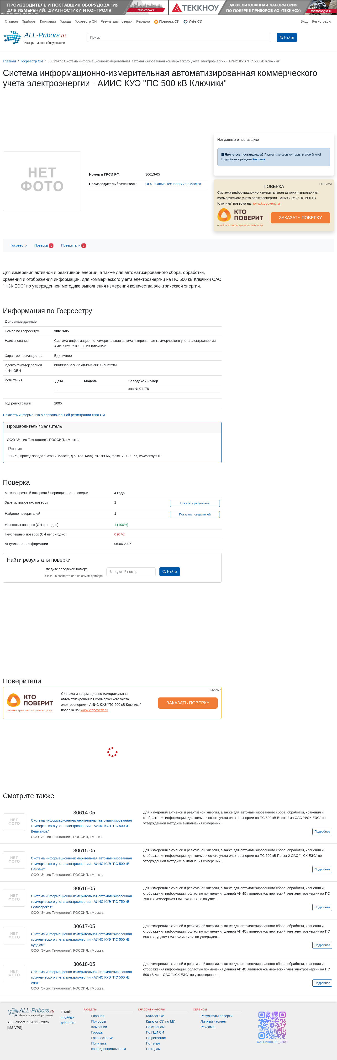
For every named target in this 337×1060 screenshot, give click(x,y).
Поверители (73, 245)
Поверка (43, 245)
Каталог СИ (155, 1016)
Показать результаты (195, 503)
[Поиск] (179, 37)
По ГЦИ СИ (155, 1032)
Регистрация (322, 21)
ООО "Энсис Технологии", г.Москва (173, 184)
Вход (304, 21)
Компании (48, 21)
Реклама (143, 21)
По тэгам (153, 1043)
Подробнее (322, 831)
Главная (11, 21)
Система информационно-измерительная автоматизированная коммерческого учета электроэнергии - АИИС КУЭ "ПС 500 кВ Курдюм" (81, 939)
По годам (153, 1049)
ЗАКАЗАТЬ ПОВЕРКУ (300, 217)
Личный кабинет (213, 1021)
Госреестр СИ (86, 21)
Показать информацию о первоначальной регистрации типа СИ (54, 415)
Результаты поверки (116, 21)
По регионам (156, 1038)
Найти (170, 571)
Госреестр (19, 245)
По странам (155, 1027)
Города (65, 21)
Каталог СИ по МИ (160, 1021)
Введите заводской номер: (66, 569)
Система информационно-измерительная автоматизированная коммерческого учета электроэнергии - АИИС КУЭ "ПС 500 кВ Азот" (81, 977)
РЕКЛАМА (325, 183)
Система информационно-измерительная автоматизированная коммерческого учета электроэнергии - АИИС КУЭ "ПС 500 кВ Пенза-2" (81, 863)
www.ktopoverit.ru (266, 203)
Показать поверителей (195, 514)
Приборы (29, 21)
